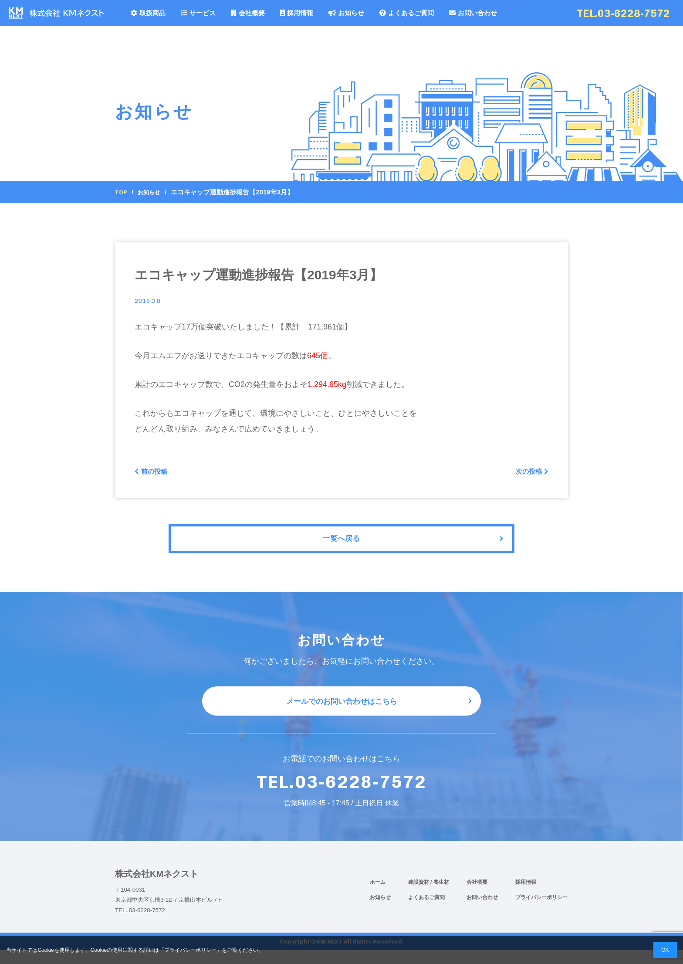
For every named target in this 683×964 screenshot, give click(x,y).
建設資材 (419, 896)
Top (121, 192)
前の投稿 (154, 472)
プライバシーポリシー (541, 911)
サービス (198, 13)
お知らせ (346, 13)
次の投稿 (529, 472)
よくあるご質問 (406, 13)
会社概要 (248, 13)
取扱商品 (148, 13)
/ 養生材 (439, 896)
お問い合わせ (473, 13)
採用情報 (296, 13)
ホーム (377, 896)
